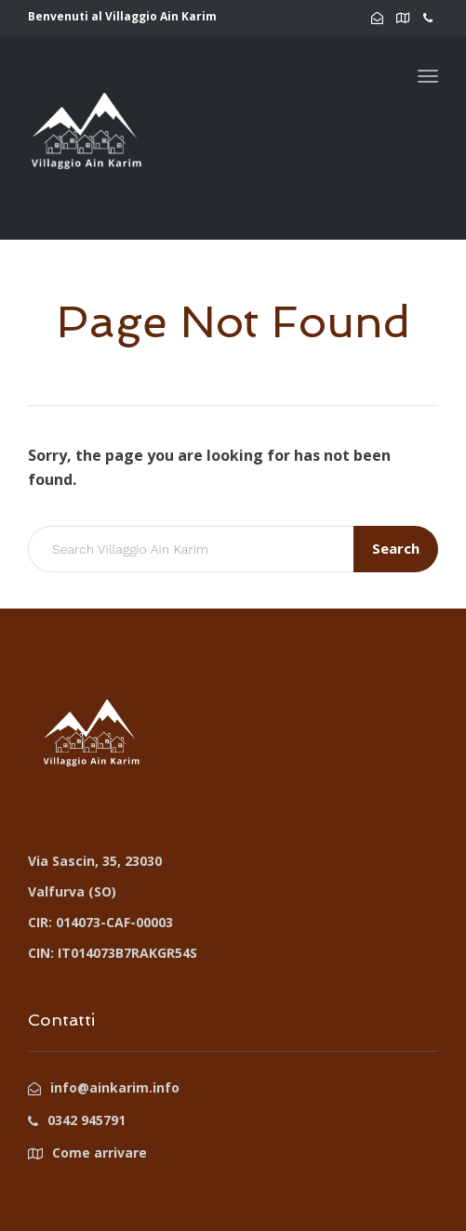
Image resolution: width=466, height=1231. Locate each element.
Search (395, 548)
